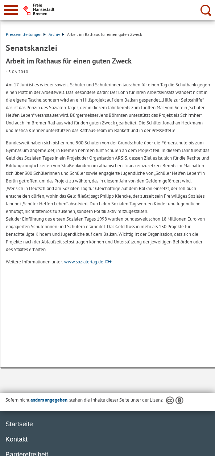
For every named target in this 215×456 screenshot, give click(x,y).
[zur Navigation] (11, 10)
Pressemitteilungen (26, 34)
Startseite (19, 424)
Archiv (56, 34)
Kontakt (16, 439)
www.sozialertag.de (83, 262)
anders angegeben (48, 400)
